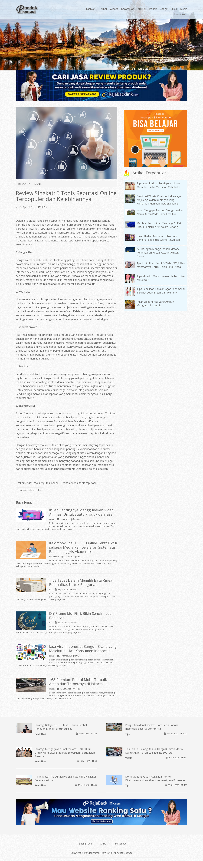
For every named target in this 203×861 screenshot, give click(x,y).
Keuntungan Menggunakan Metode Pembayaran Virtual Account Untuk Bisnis (158, 252)
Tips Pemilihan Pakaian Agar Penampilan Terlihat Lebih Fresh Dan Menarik (161, 290)
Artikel (103, 843)
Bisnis (183, 9)
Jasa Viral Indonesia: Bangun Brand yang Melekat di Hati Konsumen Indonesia (83, 648)
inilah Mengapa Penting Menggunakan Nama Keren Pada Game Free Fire (160, 212)
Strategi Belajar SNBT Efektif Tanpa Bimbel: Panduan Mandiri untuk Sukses (61, 726)
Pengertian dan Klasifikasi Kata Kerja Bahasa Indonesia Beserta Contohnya (151, 726)
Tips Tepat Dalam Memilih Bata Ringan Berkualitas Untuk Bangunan (82, 582)
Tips (174, 9)
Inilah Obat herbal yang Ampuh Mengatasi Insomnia (155, 303)
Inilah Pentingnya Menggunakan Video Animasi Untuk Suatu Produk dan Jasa (81, 512)
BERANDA (24, 184)
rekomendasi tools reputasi (79, 483)
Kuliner (142, 9)
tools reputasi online (30, 490)
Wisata (114, 9)
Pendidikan (180, 14)
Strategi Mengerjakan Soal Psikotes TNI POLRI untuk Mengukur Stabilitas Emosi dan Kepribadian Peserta (65, 752)
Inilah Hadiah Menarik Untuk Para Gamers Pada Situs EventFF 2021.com (158, 237)
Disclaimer (120, 843)
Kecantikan (127, 9)
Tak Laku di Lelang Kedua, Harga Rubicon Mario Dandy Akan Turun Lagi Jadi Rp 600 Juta (154, 750)
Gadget (164, 9)
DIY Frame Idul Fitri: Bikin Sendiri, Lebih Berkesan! (82, 615)
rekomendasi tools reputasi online (65, 240)
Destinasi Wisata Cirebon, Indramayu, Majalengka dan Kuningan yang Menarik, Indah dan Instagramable (159, 200)
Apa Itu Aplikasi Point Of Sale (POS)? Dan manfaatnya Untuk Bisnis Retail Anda (161, 265)
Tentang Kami (84, 843)
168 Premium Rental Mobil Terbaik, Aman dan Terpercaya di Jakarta (78, 681)
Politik (153, 9)
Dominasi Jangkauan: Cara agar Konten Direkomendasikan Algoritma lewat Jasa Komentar (155, 778)
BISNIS (38, 184)
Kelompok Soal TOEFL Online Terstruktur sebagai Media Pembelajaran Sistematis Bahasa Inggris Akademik (83, 547)
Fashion (90, 9)
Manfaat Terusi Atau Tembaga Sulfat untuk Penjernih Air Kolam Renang (159, 225)
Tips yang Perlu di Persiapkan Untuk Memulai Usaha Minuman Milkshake (158, 185)
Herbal (103, 9)
